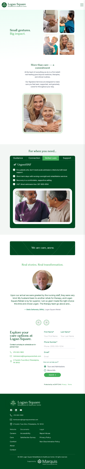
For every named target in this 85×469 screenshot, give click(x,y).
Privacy (64, 384)
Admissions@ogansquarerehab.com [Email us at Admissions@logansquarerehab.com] (25, 356)
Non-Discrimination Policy (50, 442)
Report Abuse (45, 433)
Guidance (18, 158)
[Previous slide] (38, 322)
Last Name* (65, 332)
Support (67, 158)
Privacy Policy (45, 437)
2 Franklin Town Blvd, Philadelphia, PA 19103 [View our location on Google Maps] (27, 424)
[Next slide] (46, 322)
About (12, 446)
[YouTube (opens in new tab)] (21, 410)
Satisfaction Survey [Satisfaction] (28, 437)
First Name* (49, 332)
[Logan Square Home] (14, 5)
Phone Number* (50, 342)
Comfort (13, 442)
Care (12, 437)
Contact (13, 450)
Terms (70, 384)
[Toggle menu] (81, 5)
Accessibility (25, 433)
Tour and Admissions (54, 366)
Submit (52, 375)
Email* (46, 352)
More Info (49, 370)
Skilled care (50, 158)
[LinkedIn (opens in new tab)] (16, 410)
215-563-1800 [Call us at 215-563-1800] (17, 352)
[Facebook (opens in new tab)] (11, 410)
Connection (34, 158)
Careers (13, 433)
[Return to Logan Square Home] (42, 403)
